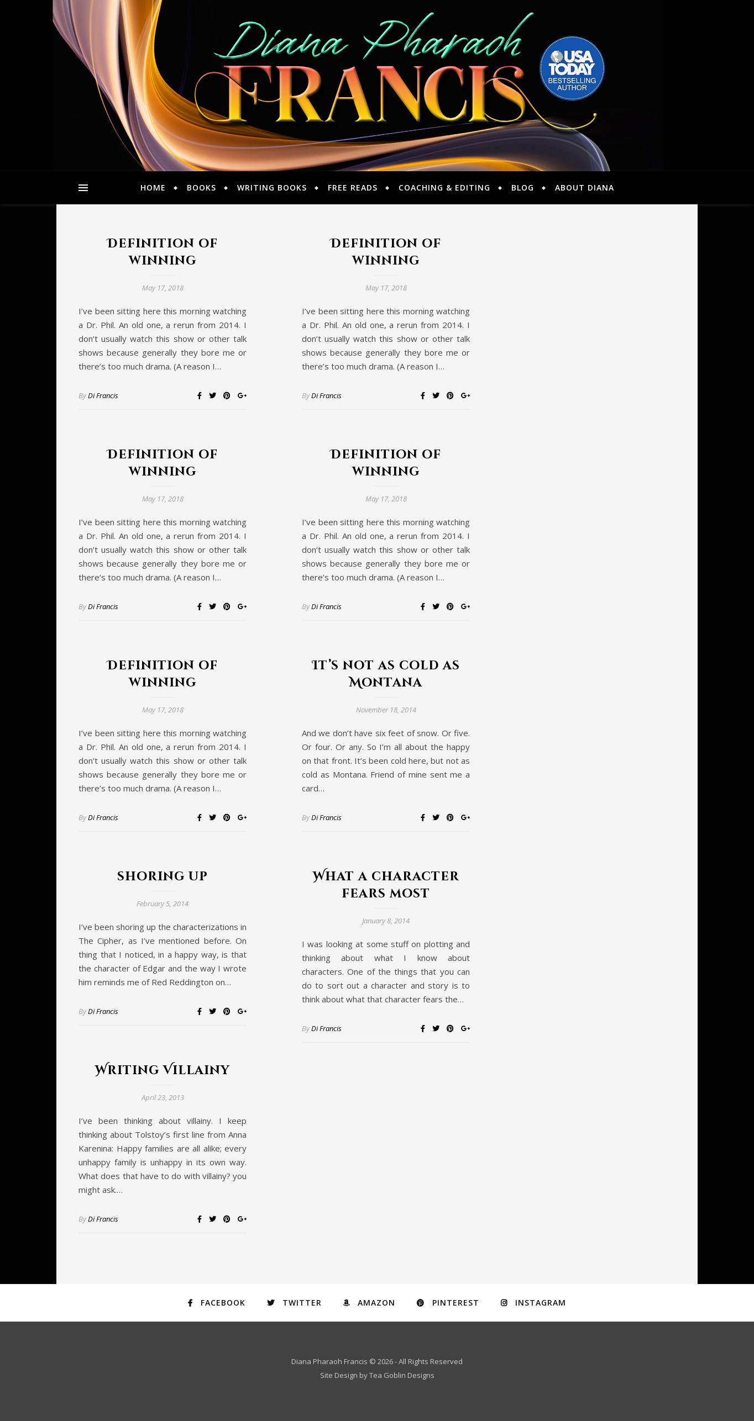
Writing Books (272, 187)
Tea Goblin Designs (401, 1375)
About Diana (584, 187)
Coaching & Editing (444, 187)
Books (201, 187)
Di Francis (103, 395)
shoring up (162, 877)
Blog (522, 187)
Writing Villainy (162, 1071)
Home (153, 187)
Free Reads (353, 187)
